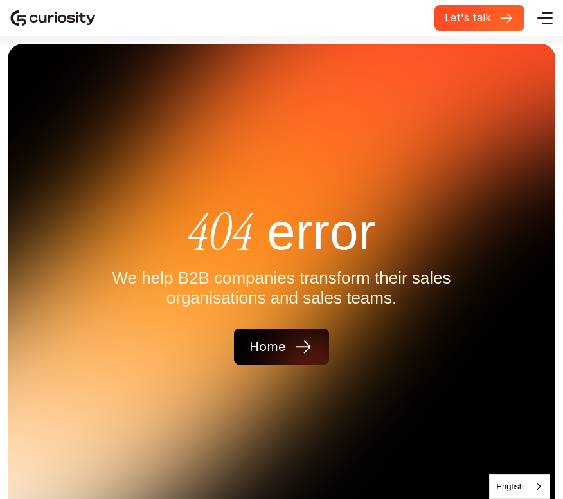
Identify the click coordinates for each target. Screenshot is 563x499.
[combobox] (519, 486)
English (510, 486)
